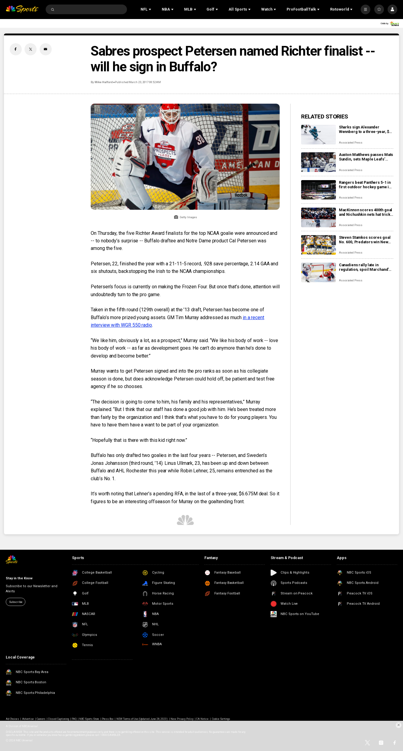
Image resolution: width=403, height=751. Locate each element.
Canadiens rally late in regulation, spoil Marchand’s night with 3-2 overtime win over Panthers (365, 267)
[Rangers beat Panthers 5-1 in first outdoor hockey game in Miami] (318, 190)
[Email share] (46, 49)
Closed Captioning (58, 718)
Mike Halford (103, 82)
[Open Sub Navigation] (150, 9)
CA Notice (202, 718)
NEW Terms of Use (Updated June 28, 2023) (142, 718)
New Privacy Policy (182, 718)
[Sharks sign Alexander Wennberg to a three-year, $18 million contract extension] (318, 134)
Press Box (107, 718)
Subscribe (15, 602)
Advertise (28, 718)
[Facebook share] (16, 49)
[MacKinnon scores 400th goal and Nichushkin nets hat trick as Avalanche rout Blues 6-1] (318, 217)
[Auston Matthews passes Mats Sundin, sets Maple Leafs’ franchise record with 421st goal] (318, 162)
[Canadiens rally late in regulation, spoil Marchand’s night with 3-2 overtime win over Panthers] (318, 272)
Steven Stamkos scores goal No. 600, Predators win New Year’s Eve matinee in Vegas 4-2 (365, 239)
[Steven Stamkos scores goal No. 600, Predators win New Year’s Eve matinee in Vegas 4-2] (318, 245)
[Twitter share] (30, 49)
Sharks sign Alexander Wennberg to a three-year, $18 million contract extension (366, 129)
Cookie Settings (221, 718)
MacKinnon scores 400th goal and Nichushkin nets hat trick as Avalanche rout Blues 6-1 (365, 212)
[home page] (22, 9)
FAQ (74, 718)
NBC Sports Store (89, 718)
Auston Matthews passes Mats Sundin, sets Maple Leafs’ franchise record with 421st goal (366, 156)
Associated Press (350, 142)
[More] (365, 9)
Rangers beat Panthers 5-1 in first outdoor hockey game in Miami (365, 184)
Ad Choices (12, 718)
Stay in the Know (19, 578)
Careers (41, 718)
